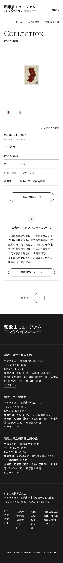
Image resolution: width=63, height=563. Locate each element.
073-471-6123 (18, 448)
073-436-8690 (18, 364)
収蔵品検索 (33, 21)
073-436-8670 (18, 406)
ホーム (18, 21)
